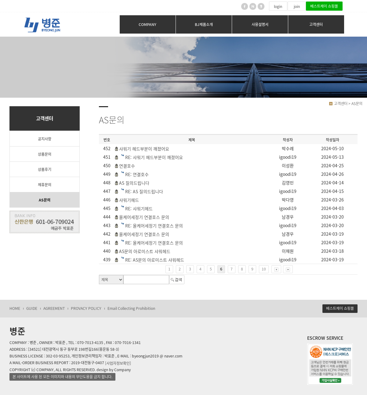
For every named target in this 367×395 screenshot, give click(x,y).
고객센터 (316, 24)
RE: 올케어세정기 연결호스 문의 (154, 226)
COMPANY (147, 24)
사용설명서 (260, 24)
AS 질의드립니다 (134, 183)
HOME (14, 308)
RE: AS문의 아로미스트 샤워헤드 (154, 260)
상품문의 (44, 154)
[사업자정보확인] (118, 363)
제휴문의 (44, 184)
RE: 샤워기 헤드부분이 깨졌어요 (154, 157)
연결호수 (127, 166)
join (297, 6)
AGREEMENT (54, 308)
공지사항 (44, 139)
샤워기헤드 (129, 200)
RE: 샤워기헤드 (139, 208)
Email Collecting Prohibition (131, 308)
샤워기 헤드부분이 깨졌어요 (144, 149)
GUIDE (31, 308)
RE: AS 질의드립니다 (144, 191)
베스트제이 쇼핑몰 (324, 6)
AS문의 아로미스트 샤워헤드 (144, 251)
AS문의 (44, 200)
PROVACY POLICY (86, 308)
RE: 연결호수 (137, 174)
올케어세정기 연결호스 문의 (144, 217)
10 (264, 269)
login (278, 6)
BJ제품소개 (204, 24)
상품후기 (44, 169)
